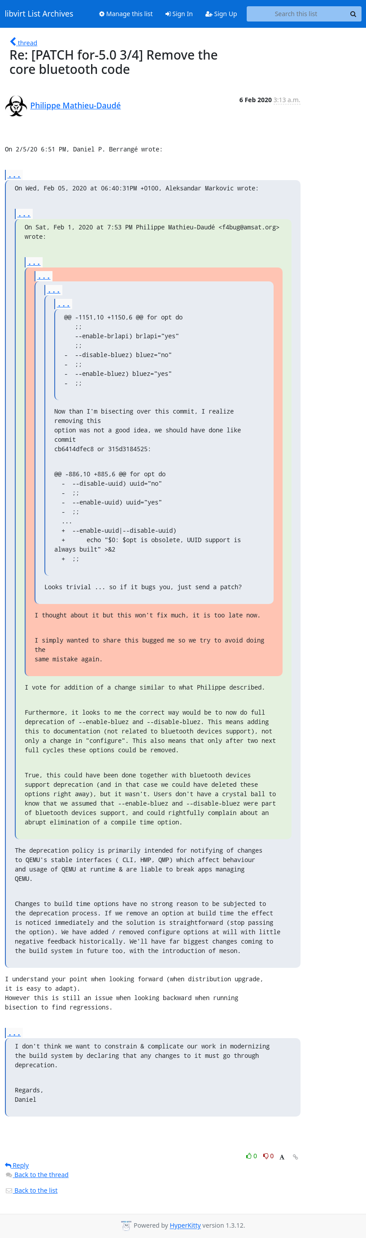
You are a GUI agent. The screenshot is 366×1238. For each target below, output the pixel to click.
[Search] (353, 14)
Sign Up (221, 13)
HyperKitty (185, 1225)
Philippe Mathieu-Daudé (75, 105)
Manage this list (126, 13)
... (14, 174)
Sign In (179, 13)
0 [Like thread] (252, 1156)
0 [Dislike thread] (268, 1156)
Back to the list (31, 1190)
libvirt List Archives (39, 14)
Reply (17, 1165)
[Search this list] (296, 14)
